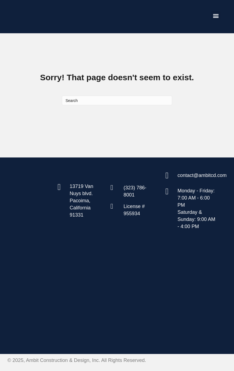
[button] (215, 15)
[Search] (117, 100)
